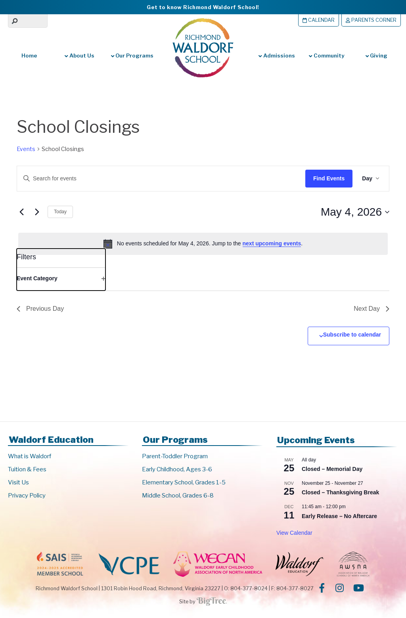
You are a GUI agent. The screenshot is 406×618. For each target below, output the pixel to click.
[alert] (203, 244)
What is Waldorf (29, 456)
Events (26, 148)
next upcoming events (272, 243)
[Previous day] (21, 212)
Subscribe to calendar (352, 334)
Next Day (371, 308)
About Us (79, 55)
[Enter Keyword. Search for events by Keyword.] (155, 178)
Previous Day (40, 308)
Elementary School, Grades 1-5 (184, 482)
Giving (376, 55)
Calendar (319, 20)
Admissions (277, 55)
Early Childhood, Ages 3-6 (177, 469)
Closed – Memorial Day (332, 469)
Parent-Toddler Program (175, 456)
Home (29, 55)
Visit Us (18, 482)
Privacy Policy (27, 495)
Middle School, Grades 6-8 (178, 495)
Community (326, 55)
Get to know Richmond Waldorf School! (203, 7)
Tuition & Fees (27, 469)
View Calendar (294, 533)
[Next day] (37, 212)
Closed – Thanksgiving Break (340, 492)
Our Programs (132, 55)
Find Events (329, 178)
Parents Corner (371, 20)
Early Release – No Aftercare (339, 516)
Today (60, 211)
